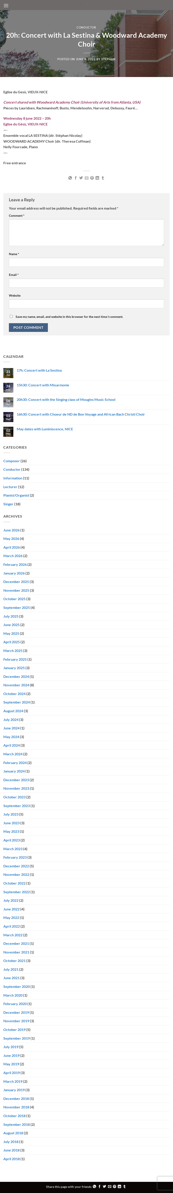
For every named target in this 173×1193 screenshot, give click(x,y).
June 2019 (11, 1055)
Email (14, 275)
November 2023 (16, 788)
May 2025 (11, 633)
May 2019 (11, 1064)
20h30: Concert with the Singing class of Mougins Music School (66, 399)
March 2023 (12, 849)
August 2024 (13, 711)
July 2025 (10, 616)
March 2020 (12, 995)
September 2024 (16, 702)
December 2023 (16, 780)
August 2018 (13, 1133)
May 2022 (11, 917)
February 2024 (15, 762)
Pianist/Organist (16, 495)
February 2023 (15, 857)
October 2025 (14, 599)
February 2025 (15, 659)
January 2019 (14, 1090)
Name (14, 254)
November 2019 (16, 1021)
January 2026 (14, 573)
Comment (16, 215)
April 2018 (11, 1159)
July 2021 (10, 969)
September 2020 (16, 986)
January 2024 (14, 771)
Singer (8, 504)
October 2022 (14, 883)
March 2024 (12, 754)
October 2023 (14, 797)
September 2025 (16, 607)
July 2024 (10, 719)
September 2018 (16, 1124)
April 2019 (11, 1072)
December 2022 (16, 866)
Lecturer (10, 487)
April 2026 (11, 547)
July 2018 (10, 1141)
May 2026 (11, 538)
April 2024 (11, 745)
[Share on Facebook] (75, 178)
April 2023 (11, 840)
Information (12, 478)
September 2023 (16, 806)
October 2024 (14, 693)
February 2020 (15, 1003)
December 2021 (16, 943)
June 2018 (11, 1150)
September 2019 (16, 1038)
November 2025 (16, 590)
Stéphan (108, 59)
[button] (6, 5)
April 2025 (11, 642)
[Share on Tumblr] (103, 178)
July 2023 (10, 814)
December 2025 (16, 581)
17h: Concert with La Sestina (39, 370)
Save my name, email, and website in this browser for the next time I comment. (69, 317)
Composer (11, 461)
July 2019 (10, 1047)
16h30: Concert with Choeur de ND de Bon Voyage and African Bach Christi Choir (81, 414)
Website (14, 295)
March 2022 (12, 935)
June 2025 (11, 625)
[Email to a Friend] (86, 178)
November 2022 (16, 874)
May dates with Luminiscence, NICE (45, 429)
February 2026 (15, 564)
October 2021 (14, 960)
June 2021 (11, 978)
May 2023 (11, 831)
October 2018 (14, 1116)
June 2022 (11, 909)
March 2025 (12, 650)
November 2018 (16, 1107)
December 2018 (16, 1098)
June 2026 (11, 530)
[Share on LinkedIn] (97, 178)
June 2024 (11, 728)
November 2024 (16, 685)
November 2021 (16, 952)
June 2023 (11, 823)
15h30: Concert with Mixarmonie (43, 385)
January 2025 (14, 668)
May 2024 (11, 737)
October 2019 (14, 1029)
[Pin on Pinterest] (92, 178)
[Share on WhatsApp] (70, 178)
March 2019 (12, 1081)
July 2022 (10, 900)
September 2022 (16, 892)
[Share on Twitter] (81, 178)
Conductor (86, 27)
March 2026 (12, 556)
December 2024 (16, 676)
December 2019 (16, 1012)
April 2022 (11, 926)
